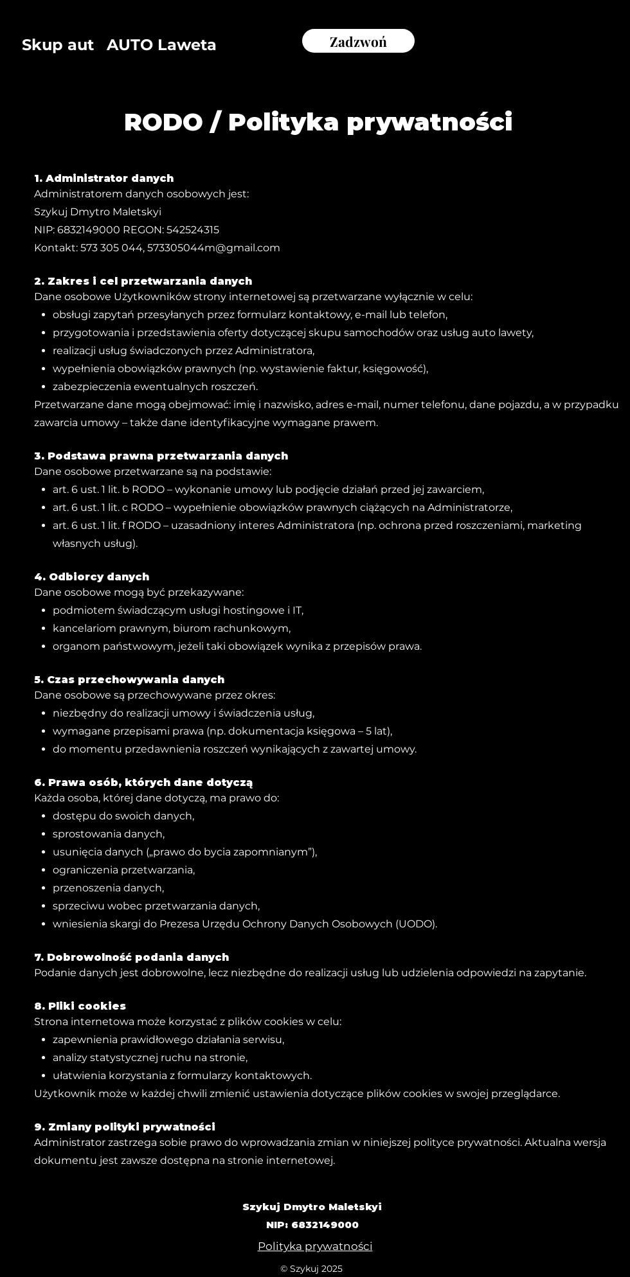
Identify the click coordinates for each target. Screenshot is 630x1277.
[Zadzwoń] (358, 41)
